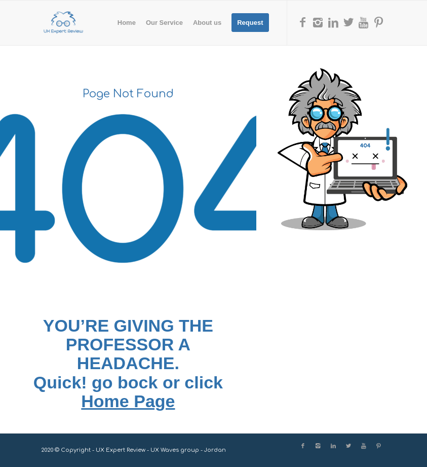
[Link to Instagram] (318, 22)
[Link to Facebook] (302, 22)
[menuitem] (126, 23)
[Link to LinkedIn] (333, 22)
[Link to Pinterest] (378, 22)
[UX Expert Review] (63, 23)
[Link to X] (348, 22)
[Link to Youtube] (363, 22)
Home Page (128, 401)
